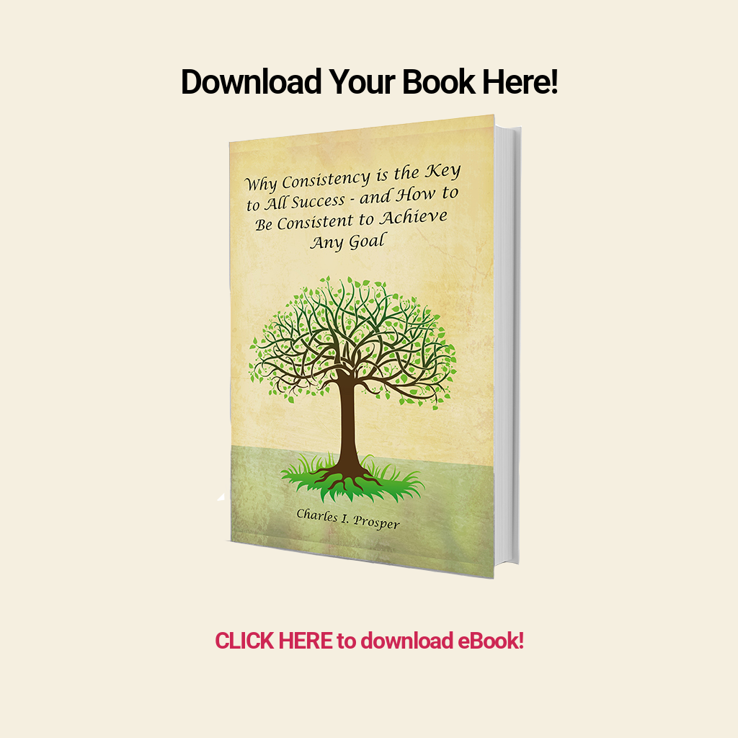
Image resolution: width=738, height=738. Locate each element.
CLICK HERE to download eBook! (369, 640)
